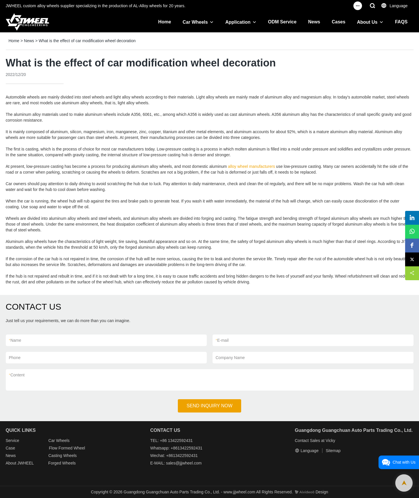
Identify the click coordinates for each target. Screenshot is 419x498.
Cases (338, 21)
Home (164, 21)
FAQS (401, 21)
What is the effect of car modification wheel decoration (87, 40)
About (11, 463)
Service (12, 440)
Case (10, 448)
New (10, 455)
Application (237, 22)
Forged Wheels (62, 463)
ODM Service (282, 21)
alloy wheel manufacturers (251, 166)
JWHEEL (25, 463)
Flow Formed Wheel (67, 448)
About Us (367, 22)
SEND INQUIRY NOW (209, 405)
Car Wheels (195, 22)
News (314, 21)
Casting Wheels (62, 455)
